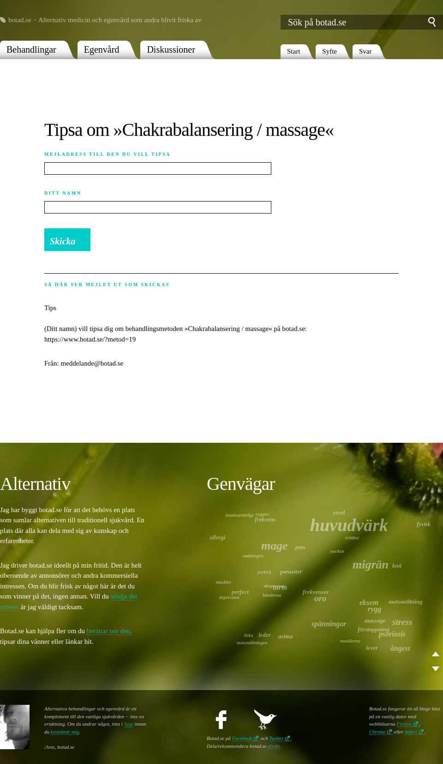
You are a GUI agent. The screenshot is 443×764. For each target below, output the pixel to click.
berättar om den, (109, 631)
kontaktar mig (65, 731)
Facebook (242, 738)
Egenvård (102, 49)
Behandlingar (31, 49)
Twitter (276, 738)
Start (293, 51)
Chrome (377, 731)
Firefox (404, 724)
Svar (365, 51)
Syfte (329, 51)
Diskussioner (171, 49)
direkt (273, 746)
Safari (411, 731)
